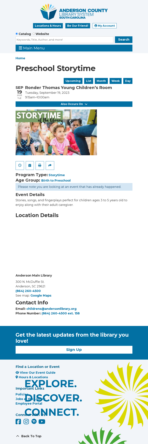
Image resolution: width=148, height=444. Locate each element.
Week (115, 81)
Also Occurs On (74, 104)
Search (123, 39)
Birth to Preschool (56, 180)
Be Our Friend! (77, 25)
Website (42, 34)
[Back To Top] (74, 436)
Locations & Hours (48, 25)
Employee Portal (29, 403)
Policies (22, 394)
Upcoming (73, 81)
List (88, 81)
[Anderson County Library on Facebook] (19, 423)
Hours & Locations (32, 377)
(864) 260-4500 (28, 291)
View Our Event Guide (36, 373)
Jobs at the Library (30, 399)
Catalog (25, 34)
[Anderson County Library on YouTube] (41, 423)
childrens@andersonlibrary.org (51, 309)
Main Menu (32, 48)
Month (101, 81)
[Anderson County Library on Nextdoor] (34, 421)
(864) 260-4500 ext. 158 (61, 313)
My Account (104, 25)
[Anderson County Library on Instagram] (27, 423)
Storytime (57, 175)
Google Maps (40, 295)
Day (128, 81)
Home (20, 58)
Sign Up (74, 349)
